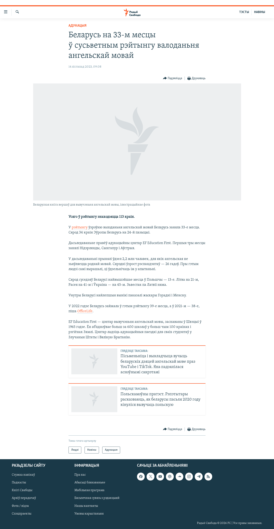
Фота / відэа (20, 506)
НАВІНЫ (259, 12)
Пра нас (80, 475)
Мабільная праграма (89, 490)
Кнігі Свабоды (22, 490)
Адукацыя (77, 26)
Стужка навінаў (23, 475)
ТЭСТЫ (244, 12)
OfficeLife (84, 311)
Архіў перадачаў (24, 498)
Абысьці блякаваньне (89, 482)
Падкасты (19, 482)
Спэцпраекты (21, 513)
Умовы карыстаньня (89, 513)
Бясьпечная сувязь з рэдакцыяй (97, 498)
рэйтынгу (80, 227)
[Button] (172, 78)
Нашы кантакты (86, 506)
